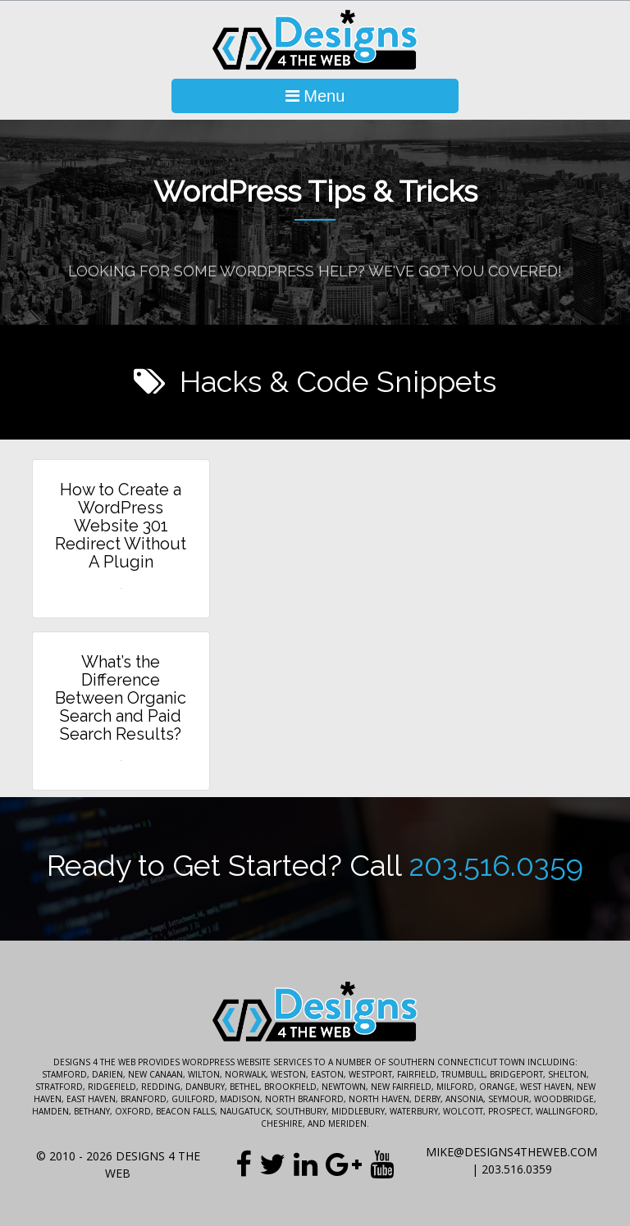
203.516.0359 (496, 865)
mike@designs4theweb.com (511, 1152)
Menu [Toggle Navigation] (315, 96)
